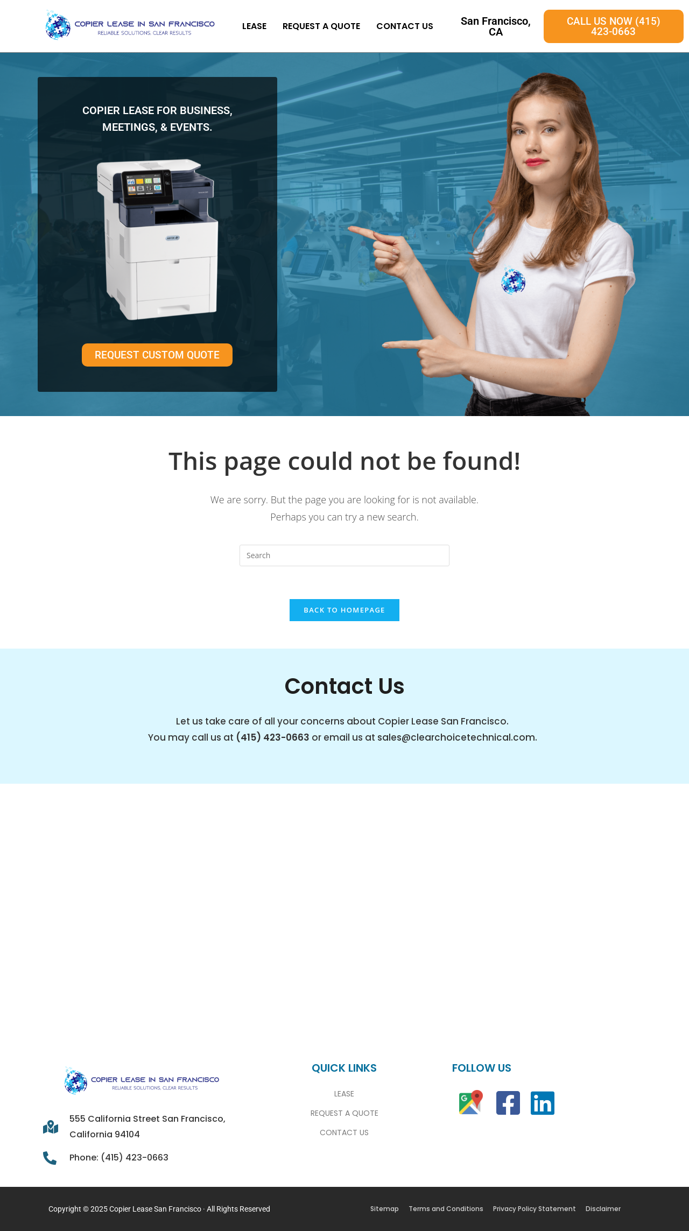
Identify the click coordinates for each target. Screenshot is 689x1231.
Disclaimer (603, 1208)
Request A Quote (321, 26)
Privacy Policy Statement (534, 1208)
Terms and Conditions (446, 1208)
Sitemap (384, 1208)
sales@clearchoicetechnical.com (456, 737)
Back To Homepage (344, 610)
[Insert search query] (344, 555)
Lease (254, 26)
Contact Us (404, 26)
